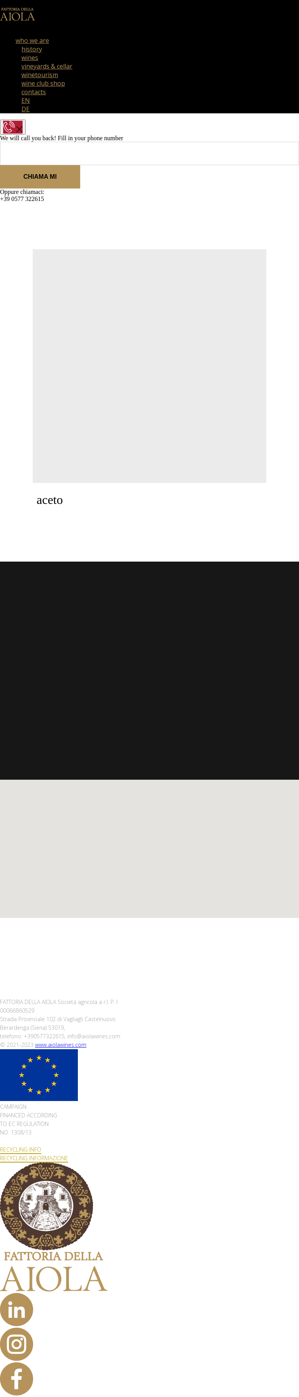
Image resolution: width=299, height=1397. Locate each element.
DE (25, 109)
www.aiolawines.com (60, 1044)
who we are (32, 40)
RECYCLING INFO (20, 1149)
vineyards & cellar (46, 66)
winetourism (39, 74)
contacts (33, 92)
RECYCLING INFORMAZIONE (34, 1158)
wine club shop (43, 83)
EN (25, 100)
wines (29, 57)
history (31, 49)
